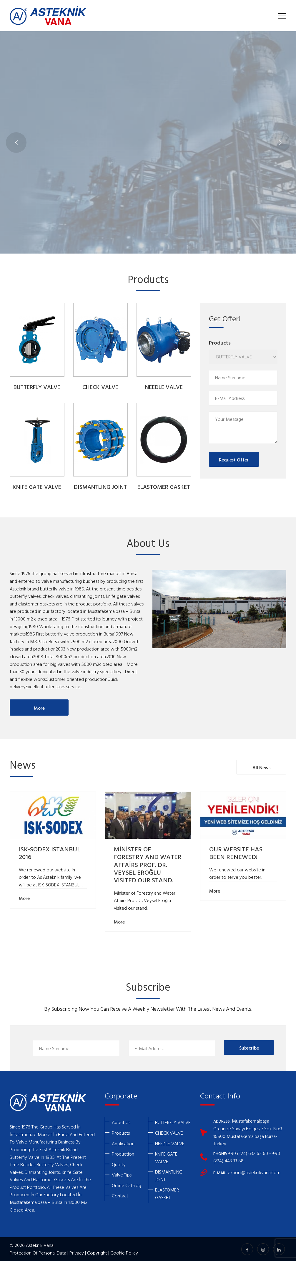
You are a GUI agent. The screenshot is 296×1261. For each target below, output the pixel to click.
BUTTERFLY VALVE (37, 387)
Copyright (97, 1252)
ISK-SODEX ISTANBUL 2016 (49, 854)
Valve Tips (122, 1174)
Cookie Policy (124, 1252)
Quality (119, 1164)
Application (123, 1143)
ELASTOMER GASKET (163, 487)
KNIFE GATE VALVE (37, 487)
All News (261, 767)
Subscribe (249, 1047)
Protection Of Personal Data (38, 1252)
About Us (121, 1122)
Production (123, 1153)
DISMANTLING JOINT (100, 487)
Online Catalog (126, 1185)
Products (121, 1132)
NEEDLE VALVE (164, 387)
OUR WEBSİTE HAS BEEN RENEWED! (235, 854)
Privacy (76, 1252)
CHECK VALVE (100, 387)
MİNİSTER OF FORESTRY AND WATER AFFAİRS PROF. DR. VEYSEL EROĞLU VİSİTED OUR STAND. (148, 865)
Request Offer (234, 459)
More (39, 707)
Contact (120, 1195)
